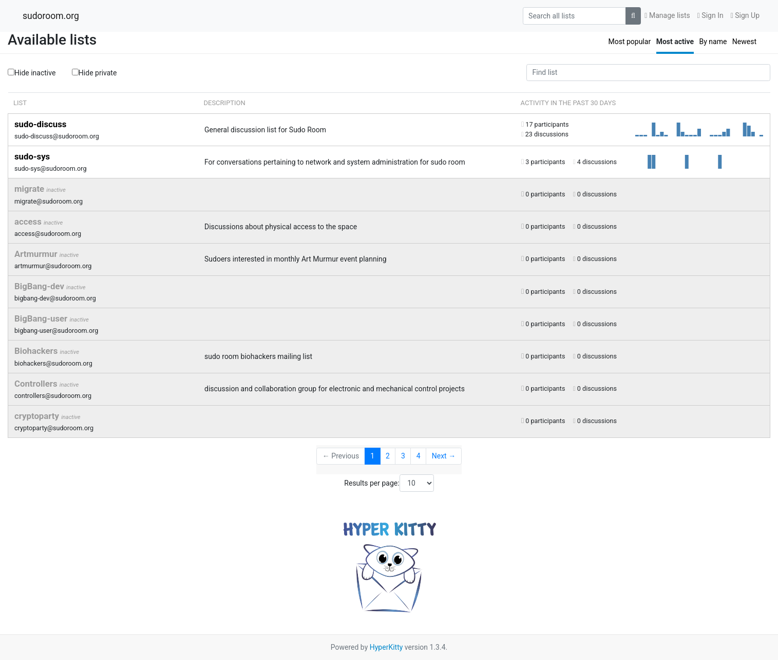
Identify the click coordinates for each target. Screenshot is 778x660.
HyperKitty (386, 647)
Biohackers (37, 351)
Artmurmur (37, 254)
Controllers (37, 383)
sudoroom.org (51, 16)
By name (713, 41)
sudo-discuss (40, 124)
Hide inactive (31, 73)
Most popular (629, 41)
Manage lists (667, 15)
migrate (30, 189)
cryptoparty (37, 416)
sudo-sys (32, 156)
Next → (444, 456)
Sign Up (745, 15)
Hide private (94, 72)
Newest (744, 41)
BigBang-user (41, 318)
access (29, 221)
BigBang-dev (40, 286)
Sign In (710, 15)
